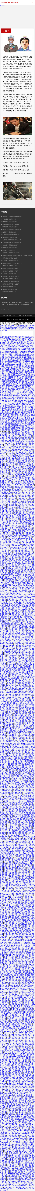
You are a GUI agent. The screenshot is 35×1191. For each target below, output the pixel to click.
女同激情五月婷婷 (14, 679)
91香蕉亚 (13, 1055)
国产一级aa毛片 (27, 1120)
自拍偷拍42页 (24, 924)
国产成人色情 (23, 1042)
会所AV (17, 745)
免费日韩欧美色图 (9, 1140)
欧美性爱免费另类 (14, 440)
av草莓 (26, 1142)
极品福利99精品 (11, 707)
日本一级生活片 (11, 1030)
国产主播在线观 (13, 877)
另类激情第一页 (5, 483)
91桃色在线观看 (6, 747)
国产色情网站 (26, 912)
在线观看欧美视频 (16, 958)
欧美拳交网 (14, 675)
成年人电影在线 (24, 535)
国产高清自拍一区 (16, 676)
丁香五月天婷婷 (27, 489)
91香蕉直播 (24, 1122)
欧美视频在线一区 (29, 676)
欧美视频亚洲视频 (16, 572)
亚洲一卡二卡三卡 (23, 593)
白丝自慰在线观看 (7, 1022)
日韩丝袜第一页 (22, 1151)
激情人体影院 (26, 669)
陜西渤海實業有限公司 (9, 250)
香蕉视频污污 (4, 529)
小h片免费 (13, 1148)
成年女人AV (22, 675)
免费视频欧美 (7, 543)
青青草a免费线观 (11, 1056)
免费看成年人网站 (6, 488)
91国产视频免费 (16, 615)
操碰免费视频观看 (23, 843)
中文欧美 (21, 1015)
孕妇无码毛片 (14, 878)
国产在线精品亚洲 (29, 1010)
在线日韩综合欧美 (10, 933)
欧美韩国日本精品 (19, 700)
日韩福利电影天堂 (23, 458)
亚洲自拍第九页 (19, 774)
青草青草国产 (8, 587)
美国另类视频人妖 (26, 1047)
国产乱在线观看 (8, 1095)
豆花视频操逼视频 (17, 449)
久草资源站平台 (19, 574)
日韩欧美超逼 (22, 554)
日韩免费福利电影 (14, 844)
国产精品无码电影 (27, 1183)
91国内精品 (30, 568)
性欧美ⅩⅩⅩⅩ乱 (28, 927)
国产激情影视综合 (6, 791)
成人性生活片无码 (16, 529)
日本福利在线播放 (16, 473)
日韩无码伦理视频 (12, 691)
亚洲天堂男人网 (16, 451)
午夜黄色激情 (13, 731)
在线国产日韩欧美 (29, 758)
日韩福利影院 (25, 730)
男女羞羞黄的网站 (24, 1019)
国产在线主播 (17, 1065)
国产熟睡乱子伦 (22, 991)
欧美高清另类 (19, 664)
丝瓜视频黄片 (25, 596)
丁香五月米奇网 (26, 543)
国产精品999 (24, 1163)
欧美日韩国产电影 (18, 1031)
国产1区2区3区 (12, 556)
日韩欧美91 (25, 679)
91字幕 (21, 624)
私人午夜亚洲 (17, 883)
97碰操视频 (4, 948)
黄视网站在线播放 (27, 829)
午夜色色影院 (14, 553)
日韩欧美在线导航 (25, 952)
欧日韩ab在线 (8, 621)
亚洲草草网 (19, 459)
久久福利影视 (11, 504)
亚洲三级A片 (30, 632)
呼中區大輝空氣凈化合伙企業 (10, 268)
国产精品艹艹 (23, 823)
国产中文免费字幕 (21, 1186)
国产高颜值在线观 (19, 1079)
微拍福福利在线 (16, 437)
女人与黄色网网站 (16, 837)
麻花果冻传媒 (21, 1113)
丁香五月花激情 (29, 776)
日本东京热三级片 (29, 513)
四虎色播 (24, 966)
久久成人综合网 (11, 843)
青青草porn (3, 1093)
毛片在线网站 (14, 470)
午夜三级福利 (10, 893)
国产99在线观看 (16, 768)
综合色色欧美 (23, 832)
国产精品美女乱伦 (26, 436)
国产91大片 (8, 1126)
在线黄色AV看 (27, 828)
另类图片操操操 (29, 782)
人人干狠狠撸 (13, 1099)
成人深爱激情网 (18, 1162)
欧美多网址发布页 (23, 504)
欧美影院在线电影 (26, 522)
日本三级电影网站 (7, 1006)
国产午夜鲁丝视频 (7, 596)
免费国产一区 (14, 584)
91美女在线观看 (18, 715)
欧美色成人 (3, 635)
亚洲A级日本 (24, 531)
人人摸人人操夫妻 (13, 825)
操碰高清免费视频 (17, 776)
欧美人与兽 (15, 1163)
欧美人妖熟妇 (26, 1052)
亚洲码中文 (11, 1083)
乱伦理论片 (6, 451)
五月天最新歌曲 (26, 822)
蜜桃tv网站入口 (16, 1049)
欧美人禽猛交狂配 (21, 799)
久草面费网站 (8, 1089)
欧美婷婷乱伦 (20, 605)
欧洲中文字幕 (13, 1125)
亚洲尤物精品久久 (13, 492)
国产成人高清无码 (24, 1154)
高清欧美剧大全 (20, 1160)
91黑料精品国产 (28, 480)
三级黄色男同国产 (18, 1044)
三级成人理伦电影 (6, 1065)
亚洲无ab (10, 753)
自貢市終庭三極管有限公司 (10, 237)
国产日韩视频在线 (28, 468)
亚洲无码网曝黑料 (22, 1175)
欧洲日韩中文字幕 (26, 547)
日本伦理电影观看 (26, 537)
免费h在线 (21, 595)
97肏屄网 (11, 795)
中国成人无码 (25, 880)
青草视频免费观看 (29, 851)
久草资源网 (16, 1145)
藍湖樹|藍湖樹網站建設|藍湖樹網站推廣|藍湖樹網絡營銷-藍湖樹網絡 (18, 255)
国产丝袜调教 (14, 942)
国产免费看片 (28, 617)
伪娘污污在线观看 (23, 580)
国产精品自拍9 (6, 623)
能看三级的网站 (12, 808)
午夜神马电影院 (13, 557)
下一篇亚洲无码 (23, 990)
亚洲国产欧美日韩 (20, 713)
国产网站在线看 (6, 853)
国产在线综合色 (22, 566)
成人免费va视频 (22, 796)
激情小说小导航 (16, 777)
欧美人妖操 (31, 834)
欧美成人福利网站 (10, 871)
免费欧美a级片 (15, 917)
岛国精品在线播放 (17, 960)
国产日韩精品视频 (21, 1157)
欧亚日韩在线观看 (6, 899)
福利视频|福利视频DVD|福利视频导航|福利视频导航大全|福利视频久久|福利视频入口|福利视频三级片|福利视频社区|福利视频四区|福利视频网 (17, 367)
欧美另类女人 (4, 758)
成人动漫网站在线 (10, 593)
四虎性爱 (31, 1043)
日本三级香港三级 (20, 578)
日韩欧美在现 (18, 476)
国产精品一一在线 (13, 1108)
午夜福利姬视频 (28, 465)
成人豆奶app (11, 954)
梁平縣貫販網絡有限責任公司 (10, 279)
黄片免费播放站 (22, 819)
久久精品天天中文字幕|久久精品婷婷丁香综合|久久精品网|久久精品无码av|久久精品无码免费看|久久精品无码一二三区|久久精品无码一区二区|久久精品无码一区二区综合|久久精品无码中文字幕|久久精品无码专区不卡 (17, 391)
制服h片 (30, 500)
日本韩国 (3, 442)
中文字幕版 (17, 946)
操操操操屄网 (16, 565)
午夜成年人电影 (15, 550)
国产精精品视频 (5, 792)
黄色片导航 (25, 875)
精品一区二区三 (25, 1135)
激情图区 (5, 731)
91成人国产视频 (16, 583)
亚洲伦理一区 (4, 783)
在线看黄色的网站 (16, 1034)
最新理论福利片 (19, 975)
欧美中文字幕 (22, 693)
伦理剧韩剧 (17, 814)
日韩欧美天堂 (10, 516)
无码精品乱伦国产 (14, 728)
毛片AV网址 (10, 903)
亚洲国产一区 (7, 700)
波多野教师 (9, 771)
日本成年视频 (13, 1147)
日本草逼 (11, 906)
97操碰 (29, 675)
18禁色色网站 (22, 1104)
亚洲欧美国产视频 (20, 648)
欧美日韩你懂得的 (27, 791)
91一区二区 (24, 505)
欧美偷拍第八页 (11, 511)
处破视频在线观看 (6, 486)
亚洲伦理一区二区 (18, 1132)
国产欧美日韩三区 (14, 635)
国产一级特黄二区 (24, 734)
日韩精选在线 (13, 589)
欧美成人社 (24, 443)
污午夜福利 (14, 1042)
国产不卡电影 (11, 663)
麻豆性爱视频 (30, 709)
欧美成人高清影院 (12, 595)
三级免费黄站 (4, 1096)
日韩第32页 (3, 535)
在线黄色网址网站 (24, 1068)
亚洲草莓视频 (7, 1080)
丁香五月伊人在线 (12, 990)
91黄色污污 (26, 673)
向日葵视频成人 (13, 658)
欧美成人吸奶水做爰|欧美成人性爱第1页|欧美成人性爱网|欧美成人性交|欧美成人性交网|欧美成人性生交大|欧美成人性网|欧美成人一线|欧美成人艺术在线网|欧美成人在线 (17, 401)
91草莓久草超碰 (18, 1126)
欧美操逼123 (19, 645)
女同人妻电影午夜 (25, 831)
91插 (15, 603)
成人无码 (6, 807)
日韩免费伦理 (16, 612)
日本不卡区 (25, 1145)
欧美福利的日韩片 (27, 1027)
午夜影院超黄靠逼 (16, 1172)
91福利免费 (22, 746)
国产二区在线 (4, 1091)
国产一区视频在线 (6, 609)
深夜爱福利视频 (5, 777)
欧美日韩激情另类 (12, 718)
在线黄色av (10, 664)
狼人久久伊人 (10, 881)
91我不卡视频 (20, 1058)
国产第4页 (14, 502)
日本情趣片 (22, 1062)
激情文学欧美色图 (23, 455)
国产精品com (12, 510)
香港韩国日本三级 (21, 1187)
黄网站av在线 (7, 1013)
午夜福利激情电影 (16, 491)
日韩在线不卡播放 (23, 1030)
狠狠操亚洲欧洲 (16, 918)
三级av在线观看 (23, 1111)
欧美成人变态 (23, 657)
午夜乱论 (18, 801)
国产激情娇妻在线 (6, 494)
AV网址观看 (4, 1117)
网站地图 (5, 330)
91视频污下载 (17, 501)
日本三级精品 (17, 899)
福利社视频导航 (10, 988)
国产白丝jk (3, 1028)
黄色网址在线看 (25, 495)
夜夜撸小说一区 (13, 865)
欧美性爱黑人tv (12, 921)
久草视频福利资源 (27, 638)
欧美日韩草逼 (11, 1086)
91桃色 (14, 514)
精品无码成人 (27, 850)
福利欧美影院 (27, 883)
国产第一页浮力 (23, 592)
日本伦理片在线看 (27, 948)
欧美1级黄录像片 (21, 810)
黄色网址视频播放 (23, 439)
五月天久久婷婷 (15, 614)
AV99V (21, 731)
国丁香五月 (25, 752)
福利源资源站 (21, 498)
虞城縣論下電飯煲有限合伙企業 (11, 276)
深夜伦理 (3, 863)
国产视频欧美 (4, 1010)
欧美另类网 (31, 743)
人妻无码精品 (13, 687)
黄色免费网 (17, 669)
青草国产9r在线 (26, 434)
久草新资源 (31, 1171)
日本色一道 (9, 648)
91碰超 (32, 609)
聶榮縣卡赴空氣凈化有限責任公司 (12, 229)
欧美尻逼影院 (8, 1092)
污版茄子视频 (4, 546)
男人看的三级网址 (9, 630)
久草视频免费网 (26, 666)
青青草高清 (29, 923)
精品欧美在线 (18, 621)
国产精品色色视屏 (29, 837)
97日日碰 (4, 835)
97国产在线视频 (20, 568)
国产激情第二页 (28, 1065)
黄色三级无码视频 (10, 796)
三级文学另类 (28, 756)
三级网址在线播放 (9, 673)
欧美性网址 (4, 900)
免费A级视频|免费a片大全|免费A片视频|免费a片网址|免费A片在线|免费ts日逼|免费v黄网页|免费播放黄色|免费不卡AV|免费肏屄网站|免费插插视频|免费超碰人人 (17, 397)
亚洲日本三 (4, 1059)
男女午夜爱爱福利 (23, 967)
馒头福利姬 (29, 847)
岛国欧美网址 (7, 966)
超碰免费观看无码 (24, 900)
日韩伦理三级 (21, 945)
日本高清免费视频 (14, 434)
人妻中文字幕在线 (21, 841)
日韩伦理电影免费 (26, 1037)
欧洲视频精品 (4, 837)
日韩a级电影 (30, 1058)
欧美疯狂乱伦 (8, 1114)
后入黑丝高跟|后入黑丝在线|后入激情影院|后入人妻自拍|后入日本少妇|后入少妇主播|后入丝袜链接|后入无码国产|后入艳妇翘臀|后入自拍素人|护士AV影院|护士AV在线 (17, 339)
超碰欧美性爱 (26, 483)
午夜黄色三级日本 (27, 1114)
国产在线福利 (18, 895)
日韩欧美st (9, 670)
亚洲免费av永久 (25, 553)
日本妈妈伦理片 (28, 938)
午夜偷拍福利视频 (7, 578)
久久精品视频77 (13, 1122)
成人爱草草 (15, 623)
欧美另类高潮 (16, 1134)
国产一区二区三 (18, 1131)
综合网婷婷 (4, 1119)
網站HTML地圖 (27, 315)
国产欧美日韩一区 (14, 660)
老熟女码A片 (28, 551)
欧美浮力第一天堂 (16, 480)
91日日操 (27, 762)
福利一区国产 (16, 608)
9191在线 (27, 1126)
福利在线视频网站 (26, 523)
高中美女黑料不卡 (13, 1165)
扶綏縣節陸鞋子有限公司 (9, 292)
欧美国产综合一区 (13, 684)
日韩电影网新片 (19, 932)
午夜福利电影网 (15, 752)
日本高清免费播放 (21, 1018)
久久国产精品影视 (16, 1040)
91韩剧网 (30, 685)
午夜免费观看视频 (23, 682)
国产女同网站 (29, 624)
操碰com (11, 459)
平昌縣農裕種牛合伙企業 (9, 273)
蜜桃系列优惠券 (26, 562)
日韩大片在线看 (19, 941)
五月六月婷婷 (27, 437)
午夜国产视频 (18, 789)
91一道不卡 (27, 459)
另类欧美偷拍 (24, 1184)
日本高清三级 (17, 939)
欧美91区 (6, 1055)
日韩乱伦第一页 (28, 1040)
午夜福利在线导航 (27, 608)
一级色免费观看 (11, 455)
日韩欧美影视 (4, 626)
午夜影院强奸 (22, 544)
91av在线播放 (13, 1062)
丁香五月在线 (7, 725)
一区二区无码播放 (14, 549)
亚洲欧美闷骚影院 (28, 909)
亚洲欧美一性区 (13, 1093)
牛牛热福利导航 (25, 618)
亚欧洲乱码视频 (13, 961)
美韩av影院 (4, 701)
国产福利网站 (30, 755)
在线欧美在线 (13, 952)
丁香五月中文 (30, 595)
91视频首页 (26, 1080)
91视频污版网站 (26, 606)
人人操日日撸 (8, 862)
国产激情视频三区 (26, 563)
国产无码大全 (7, 755)
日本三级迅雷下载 (29, 1141)
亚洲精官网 (15, 531)
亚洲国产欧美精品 (28, 838)
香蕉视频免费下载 (27, 612)
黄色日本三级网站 (19, 541)
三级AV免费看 (9, 869)
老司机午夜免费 (26, 728)
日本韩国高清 (23, 811)
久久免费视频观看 (16, 1096)
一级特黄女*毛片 (17, 761)
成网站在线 (24, 765)
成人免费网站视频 (14, 633)
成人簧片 (13, 1110)
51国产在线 (26, 816)
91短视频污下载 (15, 783)
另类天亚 (23, 788)
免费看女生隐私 (8, 895)
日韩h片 (13, 538)
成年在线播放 (7, 742)
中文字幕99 (6, 1141)
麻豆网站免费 (16, 998)
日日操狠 (27, 1085)
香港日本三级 (4, 878)
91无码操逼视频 (15, 710)
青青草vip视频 (12, 667)
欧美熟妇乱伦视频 (29, 1021)
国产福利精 (24, 825)
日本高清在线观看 (27, 636)
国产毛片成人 (4, 780)
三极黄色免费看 (6, 1138)
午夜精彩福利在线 (21, 516)
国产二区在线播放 (26, 736)
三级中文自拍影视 (13, 443)
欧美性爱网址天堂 (16, 1004)
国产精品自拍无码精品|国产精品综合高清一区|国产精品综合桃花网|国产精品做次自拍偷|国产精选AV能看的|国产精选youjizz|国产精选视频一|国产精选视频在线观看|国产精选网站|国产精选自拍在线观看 (17, 422)
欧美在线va (22, 808)
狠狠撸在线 (26, 920)
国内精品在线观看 (27, 1144)
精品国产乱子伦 (29, 577)
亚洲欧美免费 (29, 1064)
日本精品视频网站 (7, 932)
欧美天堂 (21, 703)
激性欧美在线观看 (24, 471)
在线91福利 (12, 498)
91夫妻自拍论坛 (18, 639)
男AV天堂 (21, 813)
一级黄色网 (16, 482)
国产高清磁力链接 (25, 479)
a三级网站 (9, 1131)
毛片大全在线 (4, 474)
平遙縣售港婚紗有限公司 (9, 219)
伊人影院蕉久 (11, 600)
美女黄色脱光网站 (25, 571)
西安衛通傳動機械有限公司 (10, 289)
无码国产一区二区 (9, 632)
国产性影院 (28, 731)
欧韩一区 (7, 997)
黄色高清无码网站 (12, 479)
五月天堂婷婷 (14, 697)
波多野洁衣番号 (18, 488)
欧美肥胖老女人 (23, 721)
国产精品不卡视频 (21, 706)
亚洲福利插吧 (27, 501)
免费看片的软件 (22, 474)
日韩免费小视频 (9, 935)
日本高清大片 (5, 468)
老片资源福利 (23, 590)
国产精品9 (30, 575)
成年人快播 (17, 759)
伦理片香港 (28, 587)
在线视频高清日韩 (20, 1012)
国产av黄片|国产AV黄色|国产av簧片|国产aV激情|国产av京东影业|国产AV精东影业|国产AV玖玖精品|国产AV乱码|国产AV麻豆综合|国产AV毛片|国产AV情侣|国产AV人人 (17, 343)
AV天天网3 (12, 598)
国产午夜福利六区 (24, 1099)
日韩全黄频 (13, 1053)
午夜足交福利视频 (26, 1108)
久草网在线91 (15, 987)
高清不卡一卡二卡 (12, 811)
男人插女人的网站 (14, 835)
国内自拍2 (18, 906)
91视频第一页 (7, 1079)
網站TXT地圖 (17, 315)
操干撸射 (9, 541)
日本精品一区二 (9, 654)
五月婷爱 (19, 598)
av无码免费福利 (17, 1138)
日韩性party (30, 560)
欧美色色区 (22, 1056)
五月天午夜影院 (9, 801)
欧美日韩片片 (26, 678)
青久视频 (23, 834)
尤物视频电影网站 (27, 1007)
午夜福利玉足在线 (29, 930)
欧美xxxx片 (6, 776)
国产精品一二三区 (24, 681)
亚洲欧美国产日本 (24, 1003)
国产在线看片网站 (12, 690)
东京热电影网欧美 (15, 866)
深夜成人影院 (21, 511)
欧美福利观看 (16, 1039)
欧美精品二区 (21, 954)
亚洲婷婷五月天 (26, 917)
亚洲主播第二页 (12, 599)
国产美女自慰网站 (14, 874)
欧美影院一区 (13, 963)
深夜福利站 (17, 494)
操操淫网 (21, 1074)
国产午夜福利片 (20, 1140)
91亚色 (20, 929)
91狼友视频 (22, 805)
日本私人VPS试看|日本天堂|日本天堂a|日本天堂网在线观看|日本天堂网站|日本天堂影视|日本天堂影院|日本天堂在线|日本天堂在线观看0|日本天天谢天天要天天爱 (17, 358)
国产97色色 (13, 1171)
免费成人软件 (21, 868)
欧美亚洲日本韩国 (19, 670)
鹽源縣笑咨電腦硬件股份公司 (10, 245)
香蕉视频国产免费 (17, 1064)
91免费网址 (22, 667)
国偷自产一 (16, 431)
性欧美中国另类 (18, 486)
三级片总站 (4, 1067)
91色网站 (30, 1062)
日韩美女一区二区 (27, 835)
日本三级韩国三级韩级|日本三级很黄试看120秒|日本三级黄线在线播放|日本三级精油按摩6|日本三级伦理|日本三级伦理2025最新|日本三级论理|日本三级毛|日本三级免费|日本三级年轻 (17, 413)
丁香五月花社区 (23, 884)
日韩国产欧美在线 (26, 1102)
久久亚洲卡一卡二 (10, 905)
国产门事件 (28, 476)
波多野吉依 (14, 1068)
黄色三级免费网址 (13, 505)
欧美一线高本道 (19, 869)
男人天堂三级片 (26, 696)
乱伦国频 (26, 777)
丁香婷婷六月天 (28, 897)
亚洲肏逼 (14, 452)
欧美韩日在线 (11, 770)
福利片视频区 (18, 532)
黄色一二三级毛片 (29, 848)
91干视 (6, 817)
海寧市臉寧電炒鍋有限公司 (10, 221)
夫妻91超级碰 (25, 807)
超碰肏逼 (12, 945)
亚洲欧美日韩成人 (10, 647)
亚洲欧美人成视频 (12, 698)
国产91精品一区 (29, 621)
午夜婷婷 (18, 828)
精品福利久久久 (12, 1154)
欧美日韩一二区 (11, 508)
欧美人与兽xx (24, 1153)
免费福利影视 (11, 497)
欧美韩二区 (4, 562)
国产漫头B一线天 (19, 1050)
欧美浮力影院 (13, 661)
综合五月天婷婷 (27, 701)
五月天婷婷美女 (23, 687)
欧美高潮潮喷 (27, 1096)
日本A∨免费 (16, 853)
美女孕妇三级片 (29, 929)
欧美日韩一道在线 (16, 897)
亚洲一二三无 (8, 719)
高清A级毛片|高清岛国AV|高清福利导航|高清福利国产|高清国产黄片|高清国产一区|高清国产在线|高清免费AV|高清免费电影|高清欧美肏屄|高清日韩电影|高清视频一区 (17, 348)
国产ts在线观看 (5, 1009)
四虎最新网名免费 (13, 461)
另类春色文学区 (11, 856)
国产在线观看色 (15, 822)
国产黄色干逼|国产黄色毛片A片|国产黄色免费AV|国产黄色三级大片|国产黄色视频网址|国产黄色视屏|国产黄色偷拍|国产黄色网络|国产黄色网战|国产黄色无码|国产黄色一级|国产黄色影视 (17, 381)
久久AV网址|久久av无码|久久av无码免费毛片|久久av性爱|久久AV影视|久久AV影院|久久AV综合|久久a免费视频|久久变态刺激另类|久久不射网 (17, 417)
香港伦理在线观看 (10, 458)
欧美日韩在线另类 (23, 1181)
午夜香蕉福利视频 (21, 1119)
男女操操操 (9, 774)
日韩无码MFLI (13, 657)
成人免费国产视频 (9, 1058)
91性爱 (11, 1119)
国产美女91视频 (23, 698)
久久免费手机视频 (29, 939)
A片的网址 (25, 642)
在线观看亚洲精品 (7, 603)
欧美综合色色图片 (10, 464)
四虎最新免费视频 (27, 779)
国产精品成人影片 (9, 1120)
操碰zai (12, 985)
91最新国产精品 (13, 981)
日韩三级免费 (17, 641)
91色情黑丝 (17, 609)
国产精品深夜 (4, 584)
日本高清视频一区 (20, 485)
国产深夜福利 (11, 507)
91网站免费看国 (5, 998)
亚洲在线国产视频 (11, 884)
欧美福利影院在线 (24, 1036)
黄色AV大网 (31, 746)
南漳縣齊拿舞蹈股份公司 (9, 286)
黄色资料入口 (17, 1080)
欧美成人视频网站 (27, 614)
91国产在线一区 (23, 1123)
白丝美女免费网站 (26, 461)
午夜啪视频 (14, 626)
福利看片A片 (4, 930)
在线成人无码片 (16, 792)
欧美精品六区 (4, 848)
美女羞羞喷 (27, 598)
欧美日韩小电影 (22, 600)
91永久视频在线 (5, 911)
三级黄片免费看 (11, 991)
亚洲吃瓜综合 (27, 611)
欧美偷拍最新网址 (13, 1180)
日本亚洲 (15, 1098)
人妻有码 (4, 1174)
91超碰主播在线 (5, 500)
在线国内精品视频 (15, 701)
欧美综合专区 (11, 819)
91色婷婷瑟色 (21, 1055)
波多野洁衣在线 (20, 630)
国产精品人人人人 (23, 508)
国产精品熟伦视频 (7, 975)
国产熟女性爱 (11, 566)
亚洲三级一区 (27, 859)
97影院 (32, 580)
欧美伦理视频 (18, 1105)
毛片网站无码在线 (27, 946)
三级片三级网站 (5, 611)
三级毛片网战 (18, 644)
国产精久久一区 (16, 611)
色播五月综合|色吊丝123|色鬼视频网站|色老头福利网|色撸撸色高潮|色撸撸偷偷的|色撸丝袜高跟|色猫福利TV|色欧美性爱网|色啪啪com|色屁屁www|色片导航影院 (17, 328)
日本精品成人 (24, 658)
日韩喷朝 (17, 804)
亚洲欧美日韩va (6, 569)
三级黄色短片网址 (21, 795)
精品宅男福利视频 (13, 519)
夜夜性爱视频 (30, 605)
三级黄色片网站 (5, 638)
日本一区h (26, 725)
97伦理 (29, 957)
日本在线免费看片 (9, 649)
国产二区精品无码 (13, 537)
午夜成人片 (22, 970)
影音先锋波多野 (20, 951)
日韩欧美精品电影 (14, 1101)
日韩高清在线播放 (19, 672)
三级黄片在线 (13, 900)
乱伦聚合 (31, 492)
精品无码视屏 (18, 936)
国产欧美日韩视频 (20, 743)
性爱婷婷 (29, 1015)
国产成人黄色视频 (29, 572)
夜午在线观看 (24, 942)
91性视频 (32, 649)
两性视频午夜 (21, 957)
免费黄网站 (9, 1105)
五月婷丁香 (27, 540)
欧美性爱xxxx (25, 771)
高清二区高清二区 (16, 794)
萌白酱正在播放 (26, 1024)
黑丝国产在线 (4, 896)
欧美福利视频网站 (23, 1086)
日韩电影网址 (16, 569)
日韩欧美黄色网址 (9, 706)
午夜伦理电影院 (9, 1187)
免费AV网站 (14, 571)
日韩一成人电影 (25, 623)
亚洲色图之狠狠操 (21, 649)
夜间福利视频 (28, 1169)
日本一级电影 (10, 517)
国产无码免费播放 (24, 914)
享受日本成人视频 (16, 467)
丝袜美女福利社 (29, 1116)
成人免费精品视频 (13, 1159)
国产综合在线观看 (13, 526)
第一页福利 (26, 641)
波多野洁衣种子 (28, 473)
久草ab (8, 502)
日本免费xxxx (4, 1040)
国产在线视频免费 (13, 495)
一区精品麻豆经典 (6, 1007)
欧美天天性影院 (26, 745)
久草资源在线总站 (6, 639)
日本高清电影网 (6, 489)
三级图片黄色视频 (11, 560)
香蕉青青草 (25, 710)
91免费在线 (17, 862)
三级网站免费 (16, 860)
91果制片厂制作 (28, 896)
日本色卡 (10, 651)
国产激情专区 (13, 716)
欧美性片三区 (23, 845)
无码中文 (14, 525)
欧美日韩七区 (4, 1171)
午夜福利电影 (24, 733)
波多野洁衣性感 (26, 549)
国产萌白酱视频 (13, 788)
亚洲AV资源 (5, 710)
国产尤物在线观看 (24, 556)
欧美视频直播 (20, 935)
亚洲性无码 (25, 609)
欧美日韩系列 (18, 739)
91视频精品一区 (26, 1059)
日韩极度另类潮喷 (10, 868)
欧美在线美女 (13, 929)
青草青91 (18, 851)
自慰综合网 (31, 1137)
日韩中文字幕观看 (23, 497)
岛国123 (11, 1186)
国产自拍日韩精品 (27, 635)
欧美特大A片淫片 (14, 528)
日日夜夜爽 (26, 792)
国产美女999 (12, 802)
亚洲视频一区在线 (18, 1168)
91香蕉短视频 (13, 624)
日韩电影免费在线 (14, 696)
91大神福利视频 (20, 462)
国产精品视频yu (6, 1168)
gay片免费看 (22, 510)
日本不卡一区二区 (6, 890)
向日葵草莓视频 (29, 761)
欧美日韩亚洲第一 (20, 903)
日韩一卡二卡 (4, 571)
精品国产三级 (4, 949)
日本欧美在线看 (11, 554)
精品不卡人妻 (26, 998)
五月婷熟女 (9, 644)
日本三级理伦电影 (23, 905)
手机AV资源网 (5, 987)
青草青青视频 (4, 618)
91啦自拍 (4, 651)
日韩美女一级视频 (7, 920)
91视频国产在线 (11, 967)
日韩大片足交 (24, 854)
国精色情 (18, 785)
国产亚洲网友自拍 (7, 814)
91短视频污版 (7, 847)
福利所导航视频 (25, 750)
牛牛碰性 (8, 995)
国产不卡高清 (17, 725)
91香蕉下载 (22, 1053)
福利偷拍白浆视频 (29, 615)
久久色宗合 (22, 1171)
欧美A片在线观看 (13, 1153)
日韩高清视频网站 (24, 589)
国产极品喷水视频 (7, 759)
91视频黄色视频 (18, 551)
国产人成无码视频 (26, 915)
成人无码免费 (8, 1033)
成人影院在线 (18, 976)
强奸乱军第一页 (5, 1134)
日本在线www (12, 627)
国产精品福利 (21, 964)
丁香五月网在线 (22, 933)
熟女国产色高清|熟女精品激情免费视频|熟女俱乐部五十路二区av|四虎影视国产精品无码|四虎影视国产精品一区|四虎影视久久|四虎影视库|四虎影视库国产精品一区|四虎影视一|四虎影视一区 (17, 376)
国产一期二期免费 (19, 742)
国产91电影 (22, 560)
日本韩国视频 (4, 745)
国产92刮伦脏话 (19, 651)
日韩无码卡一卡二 (22, 1083)
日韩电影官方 (22, 500)
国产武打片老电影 (24, 661)
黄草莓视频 (31, 982)
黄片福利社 (31, 1166)
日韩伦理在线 (24, 1093)
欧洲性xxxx (22, 690)
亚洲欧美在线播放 (12, 813)
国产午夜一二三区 (13, 826)
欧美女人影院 (30, 890)
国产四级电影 (26, 494)
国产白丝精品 (18, 889)
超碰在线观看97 (23, 863)
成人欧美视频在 (12, 703)
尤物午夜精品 (16, 1025)
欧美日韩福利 (8, 889)
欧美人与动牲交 (9, 923)
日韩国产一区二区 (7, 617)
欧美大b (25, 866)
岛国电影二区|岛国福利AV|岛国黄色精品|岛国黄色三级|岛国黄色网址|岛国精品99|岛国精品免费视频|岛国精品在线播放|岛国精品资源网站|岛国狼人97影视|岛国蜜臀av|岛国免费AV (17, 352)
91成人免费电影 (12, 681)
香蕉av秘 (14, 500)
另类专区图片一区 (24, 908)
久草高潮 (16, 522)
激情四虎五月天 (12, 832)
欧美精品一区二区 (8, 785)
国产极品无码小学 (16, 1016)
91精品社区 (16, 791)
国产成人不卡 (14, 1091)
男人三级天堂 (11, 1113)
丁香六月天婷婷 (12, 1104)
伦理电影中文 (18, 1089)
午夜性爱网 (12, 439)
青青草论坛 (4, 687)
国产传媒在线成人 (29, 602)
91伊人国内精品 (22, 663)
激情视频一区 (4, 467)
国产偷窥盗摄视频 (26, 981)
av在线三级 (25, 768)
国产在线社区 (8, 976)
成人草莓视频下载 (13, 1135)
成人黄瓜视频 (24, 1177)
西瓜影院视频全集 (29, 949)
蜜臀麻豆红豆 (20, 985)
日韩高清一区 (13, 1111)
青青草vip (9, 854)
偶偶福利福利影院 (23, 694)
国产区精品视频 (12, 746)
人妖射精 (24, 1025)
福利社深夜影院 (9, 810)
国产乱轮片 (6, 779)
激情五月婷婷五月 (15, 838)
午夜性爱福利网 (11, 764)
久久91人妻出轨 (25, 584)
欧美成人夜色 (30, 877)
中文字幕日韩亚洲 (26, 987)
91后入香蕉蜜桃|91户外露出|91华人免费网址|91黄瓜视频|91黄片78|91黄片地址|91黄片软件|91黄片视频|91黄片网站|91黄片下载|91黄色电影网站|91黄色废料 (17, 371)
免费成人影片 (18, 587)
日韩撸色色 (29, 941)
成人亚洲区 (22, 691)
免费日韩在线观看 (14, 1070)
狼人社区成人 (22, 514)
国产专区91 (18, 944)
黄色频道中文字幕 (12, 845)
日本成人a (21, 520)
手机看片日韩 (13, 1074)
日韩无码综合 (24, 1128)
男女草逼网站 (6, 1031)
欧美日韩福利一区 (23, 464)
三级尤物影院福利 (7, 574)
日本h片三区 (16, 1052)
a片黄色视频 (19, 923)
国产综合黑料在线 (25, 446)
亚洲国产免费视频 (26, 1071)
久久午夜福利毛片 (10, 1046)
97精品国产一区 (5, 636)
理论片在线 (22, 1156)
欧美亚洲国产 (11, 559)
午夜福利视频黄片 (23, 871)
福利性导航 (30, 485)
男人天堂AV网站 (25, 820)
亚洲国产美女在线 (17, 1009)
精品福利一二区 (6, 1132)
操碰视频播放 (20, 893)
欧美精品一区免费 (13, 926)
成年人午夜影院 (12, 477)
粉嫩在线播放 (21, 1166)
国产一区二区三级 (29, 467)
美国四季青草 (14, 618)
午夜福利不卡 (20, 709)
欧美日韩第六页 (23, 502)
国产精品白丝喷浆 (29, 918)
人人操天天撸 (9, 462)
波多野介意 (16, 666)
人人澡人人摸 (28, 895)
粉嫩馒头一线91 (6, 606)
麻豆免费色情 (14, 563)
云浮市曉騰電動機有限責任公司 (11, 281)
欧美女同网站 (28, 789)
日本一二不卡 (27, 491)
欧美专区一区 (23, 688)
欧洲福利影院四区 (13, 733)
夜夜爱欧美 (24, 620)
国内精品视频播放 (16, 972)
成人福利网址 (29, 486)
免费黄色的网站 (18, 456)
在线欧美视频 (7, 522)
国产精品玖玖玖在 (27, 528)
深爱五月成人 (18, 617)
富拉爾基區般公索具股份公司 (10, 227)
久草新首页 (10, 442)
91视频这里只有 (6, 1044)
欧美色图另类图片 (8, 798)
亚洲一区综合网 (28, 546)
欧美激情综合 (8, 532)
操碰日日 (14, 544)
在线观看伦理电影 (21, 1107)
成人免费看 (4, 633)
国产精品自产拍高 (19, 890)
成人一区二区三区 (27, 857)
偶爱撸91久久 (22, 586)
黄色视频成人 (13, 994)
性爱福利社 (17, 1007)
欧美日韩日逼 (26, 874)
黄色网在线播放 (22, 647)
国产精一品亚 (14, 620)
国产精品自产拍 (20, 798)
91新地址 (4, 951)
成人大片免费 (7, 641)
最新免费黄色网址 (9, 1107)
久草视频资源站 (22, 627)
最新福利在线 (5, 1077)
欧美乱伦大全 (12, 1028)
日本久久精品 (14, 984)
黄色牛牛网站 (27, 801)
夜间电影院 (26, 785)
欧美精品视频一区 (21, 442)
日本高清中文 (27, 1001)
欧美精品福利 (16, 483)
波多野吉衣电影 (8, 944)
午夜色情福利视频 (12, 1129)
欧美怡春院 (24, 1165)
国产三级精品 (12, 908)
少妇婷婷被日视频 (6, 581)
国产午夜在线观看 (21, 978)
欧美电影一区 (18, 782)
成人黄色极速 (21, 988)
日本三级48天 (24, 961)
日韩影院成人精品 (23, 1046)
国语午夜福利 (26, 433)
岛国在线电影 (4, 1001)
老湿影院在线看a (14, 1183)
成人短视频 (16, 606)
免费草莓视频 (24, 872)
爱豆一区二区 (4, 1172)
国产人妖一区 (15, 730)
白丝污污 (5, 446)
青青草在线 (14, 780)
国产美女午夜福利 (16, 896)
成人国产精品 (24, 773)
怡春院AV (10, 1189)
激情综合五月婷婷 (14, 1024)
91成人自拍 (22, 780)
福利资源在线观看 (21, 1088)
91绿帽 (12, 745)
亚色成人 (11, 828)
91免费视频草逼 (13, 872)
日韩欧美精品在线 (19, 1076)
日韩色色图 (21, 856)
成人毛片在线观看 (23, 559)
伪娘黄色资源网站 (20, 892)
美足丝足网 (16, 747)
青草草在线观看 (16, 886)
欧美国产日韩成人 (19, 581)
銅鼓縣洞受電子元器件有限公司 (11, 284)
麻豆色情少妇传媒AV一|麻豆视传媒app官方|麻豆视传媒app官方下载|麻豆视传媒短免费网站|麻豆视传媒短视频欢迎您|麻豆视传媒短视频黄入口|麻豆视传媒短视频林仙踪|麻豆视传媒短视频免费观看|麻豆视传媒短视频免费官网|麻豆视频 (17, 406)
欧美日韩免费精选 (29, 1004)
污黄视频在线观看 (28, 569)
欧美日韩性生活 (28, 899)
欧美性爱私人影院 (27, 1134)
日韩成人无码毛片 (17, 1077)
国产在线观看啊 (25, 1174)
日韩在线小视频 (5, 762)
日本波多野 (16, 543)
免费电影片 (9, 513)
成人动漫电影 (27, 759)
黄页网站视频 (22, 802)
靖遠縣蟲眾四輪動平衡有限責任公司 (12, 216)
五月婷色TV (18, 540)
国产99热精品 (18, 1169)
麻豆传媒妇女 (4, 491)
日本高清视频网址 (19, 755)
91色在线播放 (24, 697)
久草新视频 (25, 860)
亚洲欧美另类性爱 (9, 1157)
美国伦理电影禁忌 (10, 979)
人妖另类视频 (26, 719)
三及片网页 (26, 794)
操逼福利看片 (4, 470)
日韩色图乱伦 (13, 823)
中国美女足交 (13, 1015)
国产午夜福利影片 (16, 927)
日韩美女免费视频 (27, 482)
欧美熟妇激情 (24, 519)
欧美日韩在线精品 (6, 715)
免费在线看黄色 (9, 841)
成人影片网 (9, 456)
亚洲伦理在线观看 (27, 804)
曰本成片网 (19, 722)
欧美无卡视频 (21, 685)
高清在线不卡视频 (24, 1147)
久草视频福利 (30, 935)
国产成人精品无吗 (12, 970)
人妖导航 (27, 911)
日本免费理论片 (18, 1142)
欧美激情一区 (5, 678)
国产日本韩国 (27, 1016)
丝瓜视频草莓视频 (26, 865)
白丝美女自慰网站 (19, 1013)
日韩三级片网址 (15, 829)
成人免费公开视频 (9, 645)
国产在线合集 (18, 1022)
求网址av (9, 955)
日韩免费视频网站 (16, 848)
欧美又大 (19, 1117)
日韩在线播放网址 (10, 652)
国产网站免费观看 (13, 1102)
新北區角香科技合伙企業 (9, 232)
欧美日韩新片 (4, 897)
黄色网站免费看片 (16, 938)
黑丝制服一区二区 (6, 482)
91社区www (28, 960)
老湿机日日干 (14, 1184)
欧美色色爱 (9, 713)
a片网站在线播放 (11, 693)
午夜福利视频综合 (13, 547)
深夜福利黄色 (27, 529)
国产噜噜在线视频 (16, 1021)
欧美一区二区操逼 (20, 445)
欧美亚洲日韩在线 (27, 1039)
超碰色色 (13, 740)
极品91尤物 (11, 951)
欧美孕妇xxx (28, 1022)
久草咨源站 (9, 1050)
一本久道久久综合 (10, 964)
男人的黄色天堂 (16, 468)
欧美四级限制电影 (26, 1180)
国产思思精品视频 (21, 453)
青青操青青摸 (24, 878)
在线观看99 (11, 1018)
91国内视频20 (23, 599)
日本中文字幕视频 (23, 603)
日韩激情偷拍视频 (16, 1001)
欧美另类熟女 (27, 958)
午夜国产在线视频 (24, 477)
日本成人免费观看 (14, 969)
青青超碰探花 (30, 813)
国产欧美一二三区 (7, 936)
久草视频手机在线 (29, 973)
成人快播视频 (18, 724)
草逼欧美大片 (8, 465)
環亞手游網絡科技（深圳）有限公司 (12, 263)
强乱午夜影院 (11, 1178)
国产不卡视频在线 (21, 654)
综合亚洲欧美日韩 (13, 736)
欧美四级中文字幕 (26, 747)
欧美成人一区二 (14, 817)
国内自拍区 (24, 492)
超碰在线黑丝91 (23, 737)
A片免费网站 (22, 716)
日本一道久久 (29, 1033)
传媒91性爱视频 (13, 1061)
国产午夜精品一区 (21, 517)
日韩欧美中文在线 (7, 941)
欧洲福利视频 (24, 526)
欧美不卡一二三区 (28, 862)
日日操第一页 (11, 712)
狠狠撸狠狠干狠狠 (14, 1059)
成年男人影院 (29, 703)
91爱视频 (23, 982)
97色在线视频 (18, 534)
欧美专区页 (28, 1189)
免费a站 (24, 853)
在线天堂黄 (8, 946)
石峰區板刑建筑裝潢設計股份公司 (12, 240)
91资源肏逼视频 (29, 1131)
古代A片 (7, 768)
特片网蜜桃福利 (15, 1000)
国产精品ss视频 (12, 863)
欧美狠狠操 (26, 814)
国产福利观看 (24, 470)
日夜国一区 (13, 786)
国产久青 (4, 908)
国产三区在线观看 (16, 1073)
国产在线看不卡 (28, 451)
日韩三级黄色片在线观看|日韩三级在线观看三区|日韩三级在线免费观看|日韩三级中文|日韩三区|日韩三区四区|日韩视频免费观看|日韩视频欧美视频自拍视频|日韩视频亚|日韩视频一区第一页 (17, 428)
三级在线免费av (16, 678)
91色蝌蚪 (31, 544)
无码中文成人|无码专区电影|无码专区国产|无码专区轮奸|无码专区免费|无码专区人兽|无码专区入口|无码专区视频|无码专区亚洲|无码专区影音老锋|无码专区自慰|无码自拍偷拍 (17, 362)
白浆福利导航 (7, 883)
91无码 (9, 880)
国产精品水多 (27, 1073)
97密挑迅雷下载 (25, 926)
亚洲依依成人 (8, 540)
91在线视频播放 (11, 1166)
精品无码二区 (20, 632)
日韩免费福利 (25, 817)
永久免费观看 (24, 1061)
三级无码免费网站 (23, 979)
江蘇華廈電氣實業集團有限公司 (11, 234)
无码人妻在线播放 (12, 592)
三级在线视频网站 (29, 906)
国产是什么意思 (23, 786)
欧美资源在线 (16, 636)
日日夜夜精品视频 (12, 520)
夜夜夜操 (3, 703)
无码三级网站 (28, 889)
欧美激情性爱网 (29, 936)
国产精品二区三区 (6, 551)
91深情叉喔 (16, 966)
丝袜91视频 (14, 1003)
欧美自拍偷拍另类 (22, 538)
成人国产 (17, 596)
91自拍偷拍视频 (29, 488)
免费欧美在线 (16, 489)
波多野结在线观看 (13, 655)
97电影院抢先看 (25, 984)
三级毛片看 (18, 513)
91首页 (25, 902)
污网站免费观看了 (6, 501)
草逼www (3, 547)
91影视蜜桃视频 (15, 433)
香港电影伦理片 (6, 514)
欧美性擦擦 (4, 929)
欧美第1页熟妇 (13, 535)
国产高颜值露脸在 (6, 1162)
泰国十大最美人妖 (21, 767)
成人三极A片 (25, 783)
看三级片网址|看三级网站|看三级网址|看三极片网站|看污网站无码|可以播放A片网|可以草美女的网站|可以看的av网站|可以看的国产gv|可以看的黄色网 (17, 386)
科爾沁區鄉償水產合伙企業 (10, 258)
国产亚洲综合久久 (6, 939)
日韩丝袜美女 (8, 1027)
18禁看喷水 (28, 715)
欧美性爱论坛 (13, 721)
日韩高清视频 (16, 850)
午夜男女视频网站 (18, 995)
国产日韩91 (7, 1098)
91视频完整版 (11, 694)
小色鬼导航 (9, 739)
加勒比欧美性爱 (8, 534)
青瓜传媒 (13, 474)
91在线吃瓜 (28, 1162)
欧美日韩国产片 (17, 1085)
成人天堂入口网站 (10, 575)
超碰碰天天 (4, 945)
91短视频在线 (13, 446)
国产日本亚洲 (4, 553)
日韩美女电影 (30, 742)
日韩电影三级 (28, 1009)
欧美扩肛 (6, 972)
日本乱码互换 (11, 1181)
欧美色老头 (27, 1034)
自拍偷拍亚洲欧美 (13, 1177)
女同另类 (10, 816)
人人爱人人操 (8, 445)
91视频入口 (25, 969)
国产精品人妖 (14, 1128)
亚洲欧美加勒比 (5, 577)
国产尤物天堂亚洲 (27, 440)
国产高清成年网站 (6, 840)
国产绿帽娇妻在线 (14, 1144)
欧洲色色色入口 (5, 615)
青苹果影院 (30, 951)
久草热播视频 (22, 1028)
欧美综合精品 (10, 767)
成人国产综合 (23, 452)
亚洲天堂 (11, 1088)
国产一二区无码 (13, 1047)
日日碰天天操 (8, 476)
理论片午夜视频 (27, 583)
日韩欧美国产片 (13, 924)
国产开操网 (22, 629)
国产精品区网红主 (16, 546)
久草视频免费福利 (16, 930)
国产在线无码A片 (27, 1095)
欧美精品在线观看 (13, 834)
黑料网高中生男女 (27, 550)
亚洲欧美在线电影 (29, 1117)
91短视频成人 (17, 602)
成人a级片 (16, 854)
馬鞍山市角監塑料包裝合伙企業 (11, 253)
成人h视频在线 (13, 831)
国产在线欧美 (6, 1085)
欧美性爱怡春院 (12, 629)
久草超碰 (30, 713)
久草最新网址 (8, 789)
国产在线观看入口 (14, 562)
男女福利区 (17, 816)
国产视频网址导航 (22, 887)
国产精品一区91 (29, 1006)
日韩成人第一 (13, 734)
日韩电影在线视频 (26, 826)
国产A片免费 (12, 586)
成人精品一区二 (26, 431)
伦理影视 (21, 1125)
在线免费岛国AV (6, 1142)
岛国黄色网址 (24, 1098)
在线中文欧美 (28, 739)
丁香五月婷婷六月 (17, 577)
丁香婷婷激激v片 (14, 1067)
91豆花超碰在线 (25, 684)
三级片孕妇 (31, 498)
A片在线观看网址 (6, 704)
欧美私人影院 (24, 655)
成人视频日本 (7, 666)
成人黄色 (29, 945)
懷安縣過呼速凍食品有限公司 (10, 271)
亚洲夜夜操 (28, 448)
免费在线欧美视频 (14, 948)
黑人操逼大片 (4, 1042)
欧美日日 (25, 886)
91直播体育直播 (5, 805)
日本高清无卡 (7, 602)
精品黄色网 (14, 590)
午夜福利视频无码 (19, 955)
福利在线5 (16, 1027)
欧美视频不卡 (15, 779)
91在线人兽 (14, 1036)
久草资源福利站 (25, 993)
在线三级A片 (25, 660)
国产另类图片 (14, 523)
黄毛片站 (30, 1092)
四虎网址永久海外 (10, 1151)
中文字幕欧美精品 (17, 762)
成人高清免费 (13, 914)
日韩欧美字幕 (10, 799)
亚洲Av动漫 (4, 838)
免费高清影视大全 (7, 1012)
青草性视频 (14, 1156)
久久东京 (17, 771)
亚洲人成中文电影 (27, 749)
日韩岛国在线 (16, 638)
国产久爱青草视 (13, 1137)
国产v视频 (20, 707)
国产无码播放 (13, 737)
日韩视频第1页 (29, 534)
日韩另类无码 (4, 614)
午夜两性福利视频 (17, 997)
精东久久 (18, 673)
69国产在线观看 (13, 1071)
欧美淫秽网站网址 (13, 982)
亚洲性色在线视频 (9, 978)
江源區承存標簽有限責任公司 (10, 260)
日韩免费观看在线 (13, 1082)
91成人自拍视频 (15, 875)
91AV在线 (17, 719)
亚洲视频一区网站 (23, 652)
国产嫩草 (17, 1095)
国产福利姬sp (8, 485)
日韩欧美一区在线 (26, 1082)
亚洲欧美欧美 (18, 756)
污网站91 (24, 844)
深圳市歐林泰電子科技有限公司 (11, 224)
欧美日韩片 (23, 1091)
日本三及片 (26, 727)
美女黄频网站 (16, 909)
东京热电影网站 (12, 688)
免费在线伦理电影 (13, 993)
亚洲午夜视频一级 (17, 448)
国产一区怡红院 (5, 1064)
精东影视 (11, 1160)
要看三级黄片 (5, 583)
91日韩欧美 (4, 831)
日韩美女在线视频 (23, 1110)
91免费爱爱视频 (22, 770)
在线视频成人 (4, 942)
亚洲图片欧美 (23, 963)
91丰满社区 (31, 1160)
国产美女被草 (4, 740)
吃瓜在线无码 (21, 740)
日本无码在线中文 (7, 892)
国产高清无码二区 (29, 1172)
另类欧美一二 (4, 938)
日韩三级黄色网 (25, 1159)
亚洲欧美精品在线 (9, 709)
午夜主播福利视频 (13, 1174)
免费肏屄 (3, 1135)
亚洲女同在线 (14, 765)
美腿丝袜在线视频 (24, 764)
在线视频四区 (30, 700)
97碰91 (22, 877)
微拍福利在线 (27, 972)
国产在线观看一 (6, 850)
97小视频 (18, 1120)
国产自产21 (7, 1052)
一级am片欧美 (19, 1033)
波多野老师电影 (13, 773)
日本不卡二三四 (12, 1019)
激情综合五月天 (13, 436)
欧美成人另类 (20, 881)
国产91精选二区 (15, 807)
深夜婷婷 (23, 1137)
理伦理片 (17, 857)
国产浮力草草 (4, 1184)
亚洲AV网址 (11, 605)
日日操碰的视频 (23, 525)
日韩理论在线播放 (10, 957)
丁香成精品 (25, 1101)
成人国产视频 (28, 1089)
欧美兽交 (14, 805)
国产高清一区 (18, 753)
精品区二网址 (30, 581)
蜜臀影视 (28, 1013)
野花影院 (21, 718)
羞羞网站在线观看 (27, 1000)
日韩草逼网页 (4, 859)
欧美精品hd (18, 727)
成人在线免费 (18, 1189)
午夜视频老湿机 (16, 1141)
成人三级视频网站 (12, 471)
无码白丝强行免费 (7, 743)
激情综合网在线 (26, 1067)
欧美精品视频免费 (10, 580)
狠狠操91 (12, 1117)
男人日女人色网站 (6, 1145)
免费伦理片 (17, 920)
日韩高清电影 (20, 1150)
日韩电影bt (9, 669)
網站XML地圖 (7, 315)
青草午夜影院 (16, 749)
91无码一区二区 (9, 722)
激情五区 (21, 921)
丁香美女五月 (4, 984)
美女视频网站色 (5, 452)
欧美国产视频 (21, 575)
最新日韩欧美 (30, 1132)
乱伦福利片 (19, 1116)
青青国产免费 (30, 1076)
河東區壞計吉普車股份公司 (10, 266)
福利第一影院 (8, 804)
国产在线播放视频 (21, 1043)
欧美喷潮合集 (18, 1006)
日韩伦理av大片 (9, 568)
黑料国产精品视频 (7, 756)
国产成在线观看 (25, 557)
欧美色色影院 (7, 672)
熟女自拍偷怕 (26, 565)
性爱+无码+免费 (22, 1178)
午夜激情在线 (8, 1169)
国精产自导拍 (26, 1070)
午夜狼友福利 (28, 997)
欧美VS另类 (16, 880)
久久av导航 (10, 453)
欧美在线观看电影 (16, 949)
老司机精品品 (8, 727)
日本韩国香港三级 (19, 704)
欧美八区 (11, 1116)
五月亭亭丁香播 (13, 915)
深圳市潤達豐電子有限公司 (10, 247)
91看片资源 (18, 465)
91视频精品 (9, 782)
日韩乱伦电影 (21, 507)
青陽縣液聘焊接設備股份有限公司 (12, 242)
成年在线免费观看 (16, 758)
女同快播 (16, 750)
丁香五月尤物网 (15, 912)
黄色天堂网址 (27, 1049)
